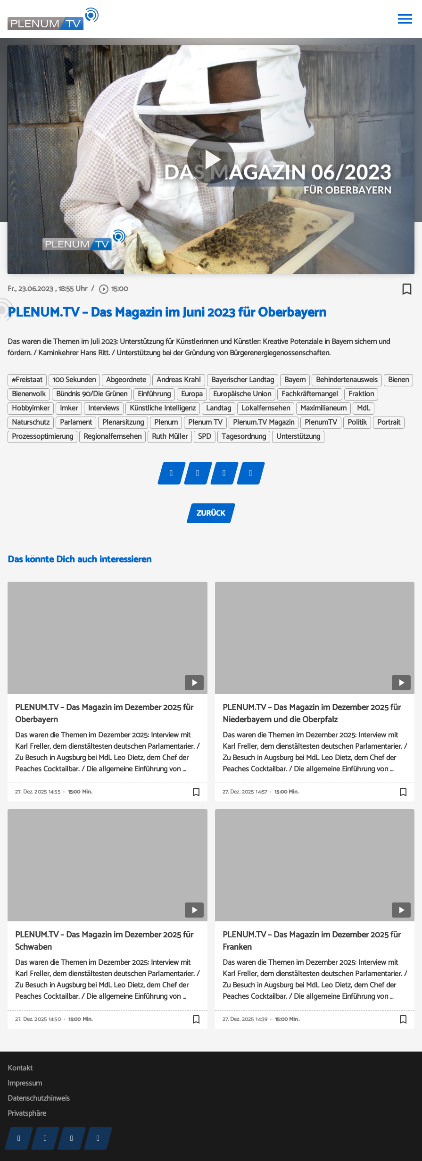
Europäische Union (242, 394)
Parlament (76, 423)
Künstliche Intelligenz (163, 408)
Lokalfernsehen (265, 408)
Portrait (388, 423)
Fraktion (361, 394)
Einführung (154, 394)
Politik (357, 423)
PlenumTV (321, 423)
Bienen (398, 380)
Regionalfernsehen (112, 437)
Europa (192, 394)
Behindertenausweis (347, 380)
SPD (204, 437)
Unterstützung (298, 437)
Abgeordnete (126, 380)
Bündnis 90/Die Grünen (91, 394)
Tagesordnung (244, 437)
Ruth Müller (170, 437)
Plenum (166, 423)
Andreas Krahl (179, 380)
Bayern (295, 380)
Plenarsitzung (123, 423)
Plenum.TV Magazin (263, 423)
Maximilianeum (323, 408)
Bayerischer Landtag (242, 380)
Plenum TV (205, 423)
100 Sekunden (74, 380)
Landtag (218, 408)
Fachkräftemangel (309, 394)
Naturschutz (31, 423)
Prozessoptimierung (42, 437)
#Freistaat (27, 380)
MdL (363, 408)
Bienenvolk (29, 394)
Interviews (103, 408)
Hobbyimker (31, 408)
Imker (69, 408)
